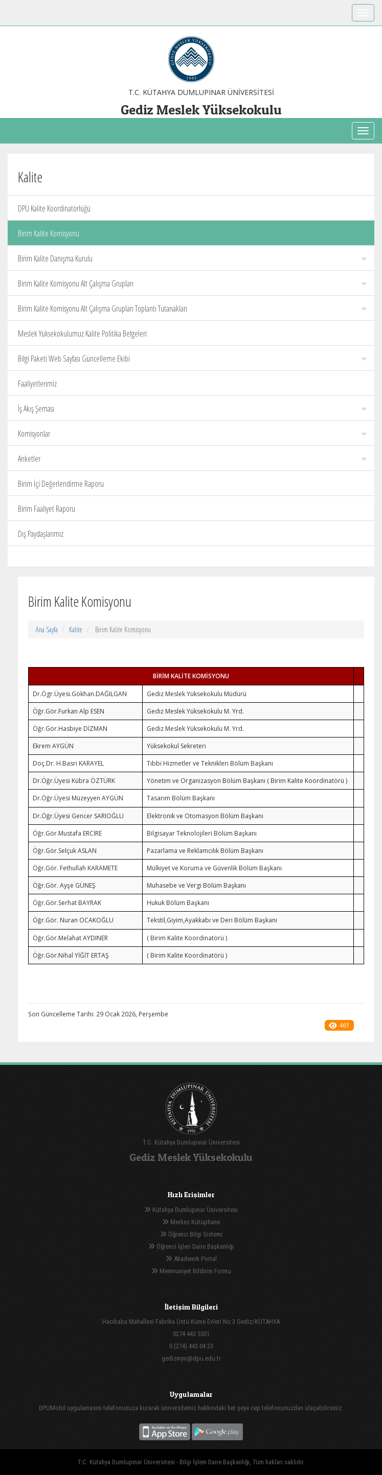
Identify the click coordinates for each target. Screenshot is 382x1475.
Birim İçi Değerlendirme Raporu (61, 483)
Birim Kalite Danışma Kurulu (192, 258)
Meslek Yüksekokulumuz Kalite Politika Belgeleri (82, 333)
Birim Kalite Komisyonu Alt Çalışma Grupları (192, 283)
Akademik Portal (191, 1259)
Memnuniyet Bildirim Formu (191, 1271)
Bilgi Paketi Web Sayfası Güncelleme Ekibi (192, 358)
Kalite (75, 629)
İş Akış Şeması (192, 408)
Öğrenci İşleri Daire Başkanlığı (191, 1246)
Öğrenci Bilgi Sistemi (191, 1234)
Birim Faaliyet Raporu (46, 508)
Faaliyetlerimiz (37, 383)
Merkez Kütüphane (191, 1222)
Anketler (192, 458)
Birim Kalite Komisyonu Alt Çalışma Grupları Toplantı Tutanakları (192, 308)
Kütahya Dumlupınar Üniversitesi (191, 1210)
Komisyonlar (192, 433)
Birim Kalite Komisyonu (48, 233)
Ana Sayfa (47, 629)
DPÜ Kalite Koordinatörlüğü (54, 208)
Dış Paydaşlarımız (40, 533)
